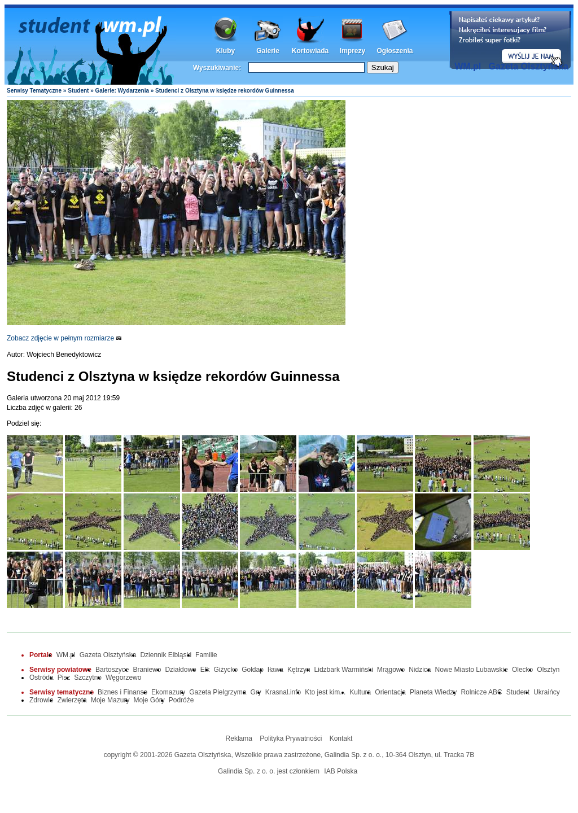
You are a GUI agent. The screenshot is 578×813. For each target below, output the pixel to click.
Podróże (181, 700)
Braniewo (147, 670)
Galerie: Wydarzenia (122, 91)
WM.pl (467, 66)
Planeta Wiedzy (433, 692)
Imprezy (352, 51)
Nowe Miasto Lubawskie (471, 670)
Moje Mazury (110, 700)
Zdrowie (41, 700)
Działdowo (180, 670)
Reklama (239, 738)
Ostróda (41, 677)
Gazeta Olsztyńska (528, 66)
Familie (206, 655)
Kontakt (341, 738)
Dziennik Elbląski (165, 655)
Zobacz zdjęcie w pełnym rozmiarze (64, 338)
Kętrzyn (298, 670)
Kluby (225, 51)
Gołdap (253, 670)
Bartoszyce (112, 670)
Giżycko (225, 670)
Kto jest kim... (325, 692)
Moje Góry (148, 700)
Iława (275, 670)
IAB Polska (340, 771)
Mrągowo (391, 670)
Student (78, 91)
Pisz (64, 677)
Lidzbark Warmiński (343, 670)
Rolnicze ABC (481, 692)
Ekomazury (168, 692)
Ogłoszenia (394, 51)
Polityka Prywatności (291, 738)
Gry (256, 692)
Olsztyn (548, 670)
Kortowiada (310, 51)
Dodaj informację (510, 40)
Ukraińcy (546, 692)
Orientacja (390, 692)
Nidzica (420, 670)
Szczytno (88, 677)
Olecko (522, 670)
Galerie (267, 51)
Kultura (360, 692)
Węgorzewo (123, 677)
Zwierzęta (72, 700)
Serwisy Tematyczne (34, 91)
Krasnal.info (283, 692)
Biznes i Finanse (122, 692)
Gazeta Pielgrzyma (217, 692)
